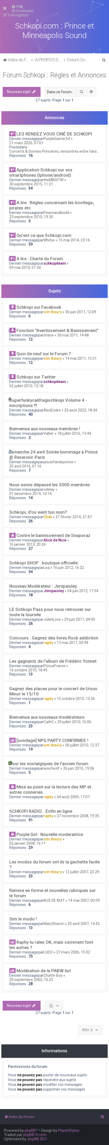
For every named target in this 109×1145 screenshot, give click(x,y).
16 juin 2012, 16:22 (68, 568)
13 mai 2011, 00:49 (72, 643)
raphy (48, 643)
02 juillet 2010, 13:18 (26, 386)
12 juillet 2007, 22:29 (82, 872)
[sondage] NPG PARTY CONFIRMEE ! (52, 740)
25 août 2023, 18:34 (80, 410)
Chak (47, 517)
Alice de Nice (54, 540)
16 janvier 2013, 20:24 (27, 544)
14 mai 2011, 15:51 (81, 358)
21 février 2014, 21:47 (73, 517)
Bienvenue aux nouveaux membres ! (44, 428)
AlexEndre (52, 410)
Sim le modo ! (23, 919)
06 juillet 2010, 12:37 (82, 745)
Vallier (48, 433)
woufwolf (51, 768)
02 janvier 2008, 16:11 (27, 843)
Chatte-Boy (53, 975)
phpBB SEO (37, 1139)
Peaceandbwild (56, 213)
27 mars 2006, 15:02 (73, 952)
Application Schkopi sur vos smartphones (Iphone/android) (40, 172)
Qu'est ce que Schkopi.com (43, 235)
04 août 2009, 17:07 (73, 797)
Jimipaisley (53, 591)
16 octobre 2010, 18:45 (28, 670)
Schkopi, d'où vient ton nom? (38, 512)
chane (48, 335)
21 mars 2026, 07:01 (26, 143)
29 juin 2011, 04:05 (79, 619)
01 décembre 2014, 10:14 (30, 494)
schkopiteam (54, 263)
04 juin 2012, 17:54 (82, 591)
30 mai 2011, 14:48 (73, 335)
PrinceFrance (54, 666)
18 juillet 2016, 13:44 (74, 433)
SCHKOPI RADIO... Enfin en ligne (40, 811)
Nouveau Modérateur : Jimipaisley (43, 586)
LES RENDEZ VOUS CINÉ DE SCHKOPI (54, 134)
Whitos (49, 240)
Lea (46, 568)
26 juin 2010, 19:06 (78, 768)
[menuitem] (17, 6)
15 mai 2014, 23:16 (74, 240)
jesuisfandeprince (58, 462)
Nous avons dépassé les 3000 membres (49, 484)
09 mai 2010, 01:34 (25, 267)
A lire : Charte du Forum (39, 258)
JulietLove (52, 619)
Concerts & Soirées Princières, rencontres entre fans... (54, 151)
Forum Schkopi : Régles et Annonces (54, 75)
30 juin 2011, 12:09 (80, 312)
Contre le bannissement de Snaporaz (53, 535)
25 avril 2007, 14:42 (84, 924)
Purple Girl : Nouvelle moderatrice (49, 834)
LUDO (48, 952)
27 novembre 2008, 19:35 (78, 816)
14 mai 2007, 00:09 (84, 900)
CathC (48, 722)
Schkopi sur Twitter (36, 377)
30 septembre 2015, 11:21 (31, 184)
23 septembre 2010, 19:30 (31, 217)
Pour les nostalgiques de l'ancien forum (48, 763)
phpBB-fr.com (34, 1135)
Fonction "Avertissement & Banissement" (57, 330)
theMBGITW (53, 180)
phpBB (30, 1130)
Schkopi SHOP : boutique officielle (43, 563)
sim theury (52, 312)
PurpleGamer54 (56, 139)
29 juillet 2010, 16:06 (74, 722)
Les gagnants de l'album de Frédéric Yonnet (53, 661)
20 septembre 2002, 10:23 (31, 980)
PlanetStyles (68, 1130)
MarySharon (53, 924)
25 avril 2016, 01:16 (25, 466)
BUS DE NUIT (54, 900)
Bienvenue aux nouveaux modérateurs (47, 717)
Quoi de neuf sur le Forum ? (43, 353)
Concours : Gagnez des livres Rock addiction (53, 638)
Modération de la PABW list (43, 970)
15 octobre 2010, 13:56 (76, 699)
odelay (49, 489)
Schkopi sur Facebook (38, 307)
